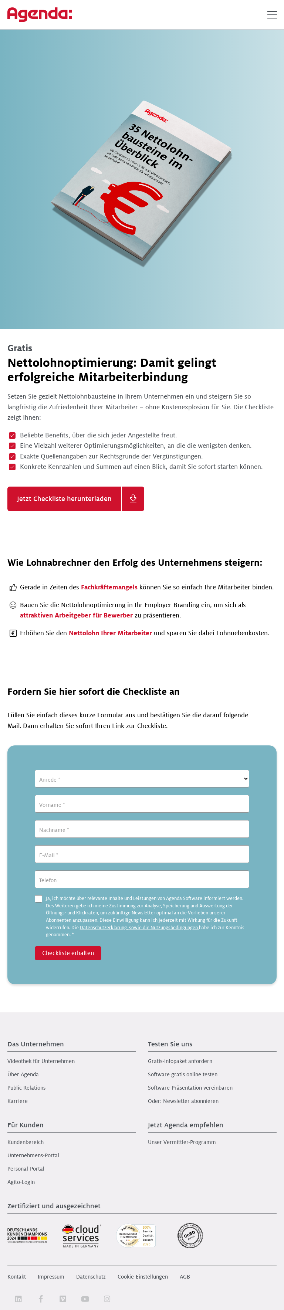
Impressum (51, 1277)
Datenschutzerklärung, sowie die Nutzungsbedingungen (139, 927)
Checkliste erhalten (68, 953)
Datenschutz (91, 1277)
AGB (185, 1277)
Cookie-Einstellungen (143, 1277)
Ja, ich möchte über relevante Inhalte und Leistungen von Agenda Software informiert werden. (145, 916)
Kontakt (16, 1277)
